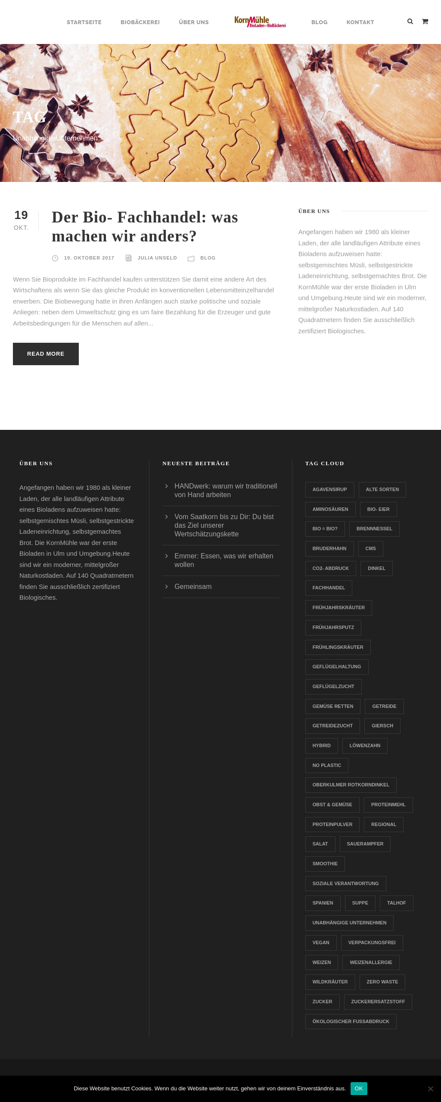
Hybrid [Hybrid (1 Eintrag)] (322, 745)
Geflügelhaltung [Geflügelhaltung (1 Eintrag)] (337, 666)
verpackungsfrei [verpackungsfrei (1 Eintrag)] (372, 942)
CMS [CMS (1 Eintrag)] (371, 548)
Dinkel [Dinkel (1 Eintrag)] (376, 568)
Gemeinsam (192, 586)
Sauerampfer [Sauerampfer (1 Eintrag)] (365, 843)
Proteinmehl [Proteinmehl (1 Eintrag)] (388, 804)
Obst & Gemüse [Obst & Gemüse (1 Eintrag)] (332, 804)
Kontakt (360, 22)
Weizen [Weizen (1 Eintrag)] (322, 962)
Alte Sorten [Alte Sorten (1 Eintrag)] (382, 489)
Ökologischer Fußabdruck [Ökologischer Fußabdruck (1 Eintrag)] (351, 1021)
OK (359, 1088)
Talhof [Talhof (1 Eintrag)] (396, 902)
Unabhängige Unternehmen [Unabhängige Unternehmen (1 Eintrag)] (350, 922)
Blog (319, 22)
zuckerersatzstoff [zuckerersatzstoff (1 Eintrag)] (378, 1001)
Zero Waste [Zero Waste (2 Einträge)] (382, 981)
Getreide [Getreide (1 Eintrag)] (384, 706)
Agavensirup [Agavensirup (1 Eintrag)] (330, 489)
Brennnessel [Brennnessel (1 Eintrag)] (374, 528)
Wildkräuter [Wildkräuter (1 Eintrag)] (330, 981)
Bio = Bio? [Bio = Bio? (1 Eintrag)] (325, 528)
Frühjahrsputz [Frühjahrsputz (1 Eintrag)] (333, 627)
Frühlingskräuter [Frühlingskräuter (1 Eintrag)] (338, 647)
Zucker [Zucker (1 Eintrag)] (322, 1001)
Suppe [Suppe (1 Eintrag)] (360, 902)
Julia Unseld (157, 257)
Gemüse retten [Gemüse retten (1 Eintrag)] (333, 706)
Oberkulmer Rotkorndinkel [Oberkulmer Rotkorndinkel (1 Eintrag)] (351, 784)
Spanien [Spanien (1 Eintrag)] (323, 902)
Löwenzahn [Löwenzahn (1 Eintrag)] (365, 745)
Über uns (194, 22)
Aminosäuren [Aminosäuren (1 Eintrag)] (330, 509)
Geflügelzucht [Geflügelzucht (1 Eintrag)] (333, 686)
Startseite (84, 22)
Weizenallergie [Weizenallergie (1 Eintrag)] (371, 962)
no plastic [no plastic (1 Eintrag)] (327, 765)
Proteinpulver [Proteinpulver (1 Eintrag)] (333, 824)
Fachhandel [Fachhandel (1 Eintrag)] (329, 587)
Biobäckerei (140, 22)
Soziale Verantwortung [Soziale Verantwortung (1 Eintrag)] (346, 883)
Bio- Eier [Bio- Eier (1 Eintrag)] (378, 509)
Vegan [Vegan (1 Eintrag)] (321, 942)
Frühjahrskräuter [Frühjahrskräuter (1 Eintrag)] (339, 607)
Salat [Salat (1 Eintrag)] (320, 843)
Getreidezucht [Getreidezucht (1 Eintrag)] (333, 725)
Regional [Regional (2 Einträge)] (383, 824)
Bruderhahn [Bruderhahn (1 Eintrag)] (330, 548)
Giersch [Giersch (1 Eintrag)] (382, 725)
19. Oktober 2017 (89, 257)
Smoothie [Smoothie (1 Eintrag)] (325, 863)
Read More (46, 354)
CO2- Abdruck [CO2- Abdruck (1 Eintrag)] (331, 568)
